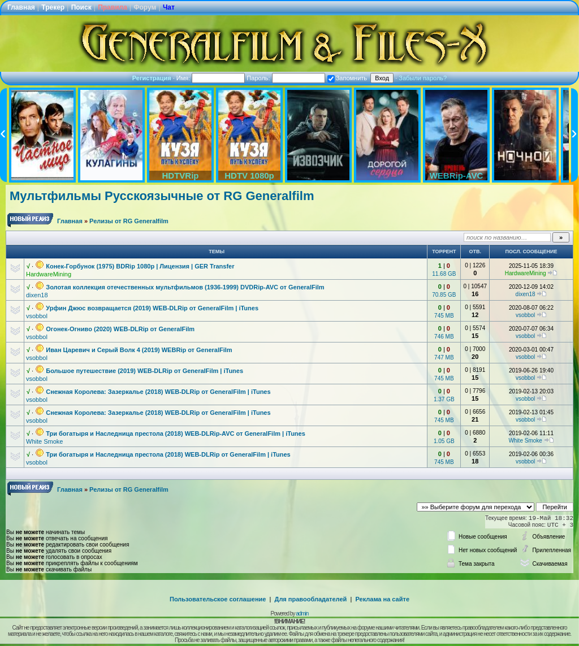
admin (302, 613)
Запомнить (347, 78)
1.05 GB (444, 441)
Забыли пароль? (423, 78)
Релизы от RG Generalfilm (128, 221)
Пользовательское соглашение (218, 599)
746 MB (443, 336)
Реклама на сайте (382, 599)
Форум (144, 7)
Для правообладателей (311, 599)
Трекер (52, 7)
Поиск (81, 7)
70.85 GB (444, 295)
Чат (169, 7)
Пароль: (286, 78)
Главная (21, 7)
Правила (112, 7)
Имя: (210, 78)
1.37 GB (444, 399)
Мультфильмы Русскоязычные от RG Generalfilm (162, 196)
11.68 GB (444, 274)
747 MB (443, 357)
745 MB (443, 316)
